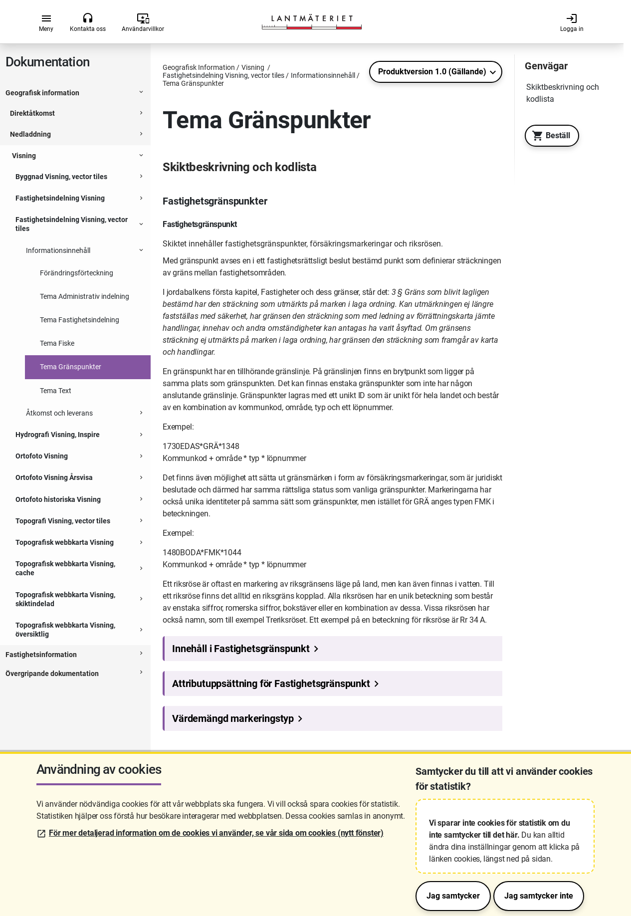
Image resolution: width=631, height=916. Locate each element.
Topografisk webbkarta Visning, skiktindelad (65, 599)
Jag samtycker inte (538, 896)
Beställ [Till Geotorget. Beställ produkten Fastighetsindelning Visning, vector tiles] (548, 136)
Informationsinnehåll (58, 250)
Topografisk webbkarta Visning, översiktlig (65, 629)
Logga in (572, 22)
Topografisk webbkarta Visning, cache (65, 568)
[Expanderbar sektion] (141, 93)
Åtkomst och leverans (59, 413)
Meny (46, 22)
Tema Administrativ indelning (84, 296)
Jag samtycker (453, 896)
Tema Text (55, 391)
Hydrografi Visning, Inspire (57, 435)
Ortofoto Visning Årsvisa (54, 477)
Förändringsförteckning (76, 273)
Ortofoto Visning (41, 456)
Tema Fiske (57, 343)
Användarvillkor (143, 22)
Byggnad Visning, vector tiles (61, 177)
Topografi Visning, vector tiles (62, 521)
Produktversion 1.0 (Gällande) (432, 71)
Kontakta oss (88, 22)
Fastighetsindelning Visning (60, 198)
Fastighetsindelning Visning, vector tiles (71, 224)
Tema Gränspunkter (70, 367)
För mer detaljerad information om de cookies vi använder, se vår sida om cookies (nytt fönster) (216, 833)
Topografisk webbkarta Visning (64, 542)
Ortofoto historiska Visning (58, 499)
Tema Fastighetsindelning (79, 320)
